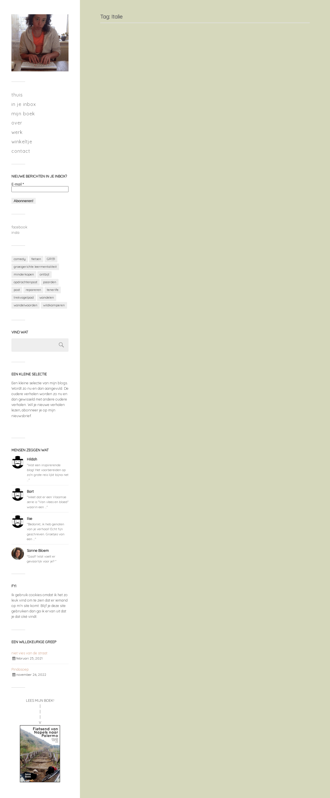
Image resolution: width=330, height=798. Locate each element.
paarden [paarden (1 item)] (49, 282)
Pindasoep (20, 669)
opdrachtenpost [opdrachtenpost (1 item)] (25, 282)
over (16, 123)
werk (17, 132)
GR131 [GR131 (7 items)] (51, 259)
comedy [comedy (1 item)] (20, 259)
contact (20, 151)
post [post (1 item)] (17, 290)
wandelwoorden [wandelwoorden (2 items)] (25, 305)
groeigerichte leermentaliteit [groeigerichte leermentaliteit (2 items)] (35, 267)
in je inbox (23, 104)
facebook (19, 227)
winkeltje (21, 141)
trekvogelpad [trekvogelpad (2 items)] (24, 297)
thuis (17, 95)
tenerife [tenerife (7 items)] (53, 290)
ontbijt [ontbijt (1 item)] (44, 274)
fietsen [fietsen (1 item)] (36, 259)
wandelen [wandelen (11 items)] (46, 297)
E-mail (17, 184)
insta (15, 232)
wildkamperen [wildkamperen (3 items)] (54, 305)
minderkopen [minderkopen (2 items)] (24, 274)
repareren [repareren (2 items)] (33, 290)
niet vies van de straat (29, 653)
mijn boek (23, 113)
